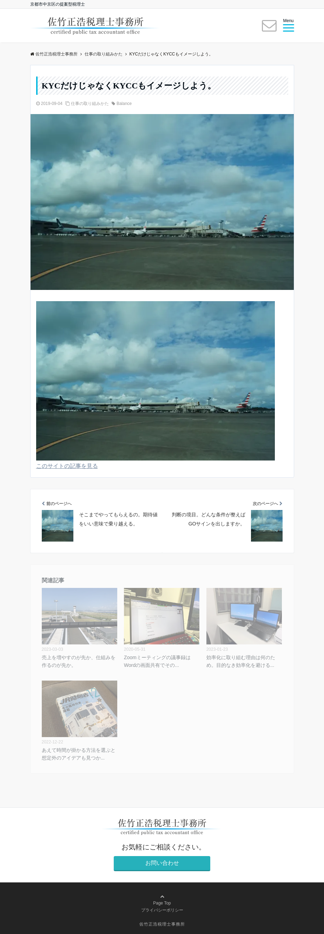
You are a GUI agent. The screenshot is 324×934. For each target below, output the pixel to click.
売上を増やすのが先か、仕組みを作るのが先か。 (78, 661)
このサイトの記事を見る (67, 466)
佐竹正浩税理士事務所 (162, 924)
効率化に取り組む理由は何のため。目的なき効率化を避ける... (240, 661)
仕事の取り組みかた (90, 103)
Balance (124, 103)
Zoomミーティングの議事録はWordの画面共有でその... (157, 661)
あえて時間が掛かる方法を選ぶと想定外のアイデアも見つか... (78, 754)
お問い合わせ (162, 863)
